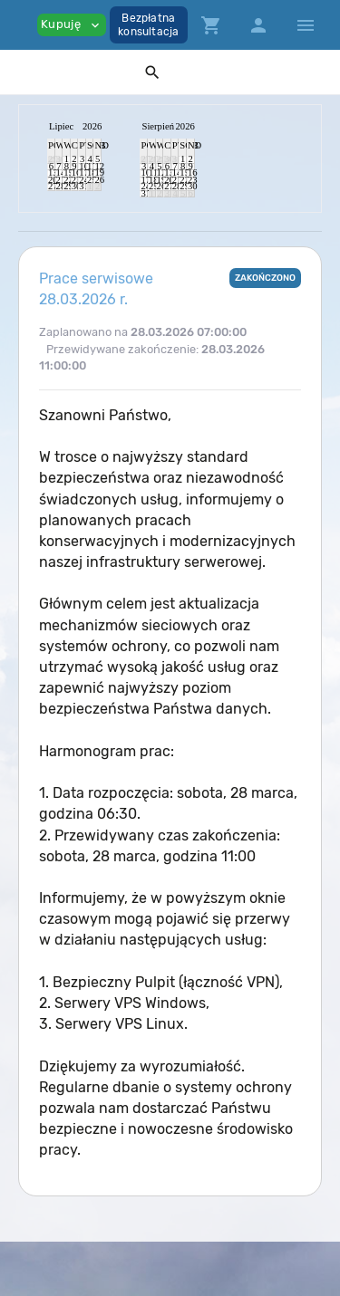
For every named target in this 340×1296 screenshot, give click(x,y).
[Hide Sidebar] (305, 25)
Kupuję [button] (71, 25)
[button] (152, 72)
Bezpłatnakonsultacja (148, 25)
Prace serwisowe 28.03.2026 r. (96, 289)
